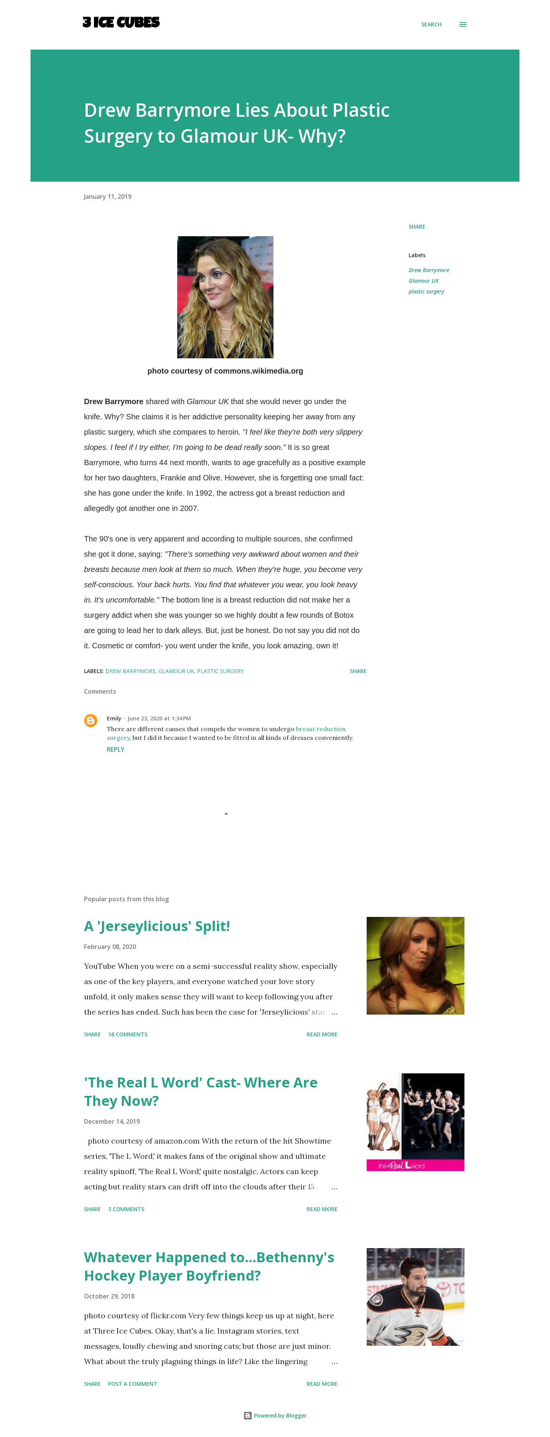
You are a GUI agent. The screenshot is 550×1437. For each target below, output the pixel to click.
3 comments (126, 1209)
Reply (116, 749)
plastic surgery (426, 291)
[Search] (431, 24)
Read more (322, 1034)
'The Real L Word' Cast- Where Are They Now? (201, 1091)
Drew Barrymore (429, 270)
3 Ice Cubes (120, 24)
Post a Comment (132, 1383)
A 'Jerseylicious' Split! (157, 926)
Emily (114, 718)
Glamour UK (423, 280)
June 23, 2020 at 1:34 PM (159, 718)
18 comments (127, 1034)
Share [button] (417, 226)
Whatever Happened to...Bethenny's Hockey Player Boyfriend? (209, 1266)
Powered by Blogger (275, 1415)
